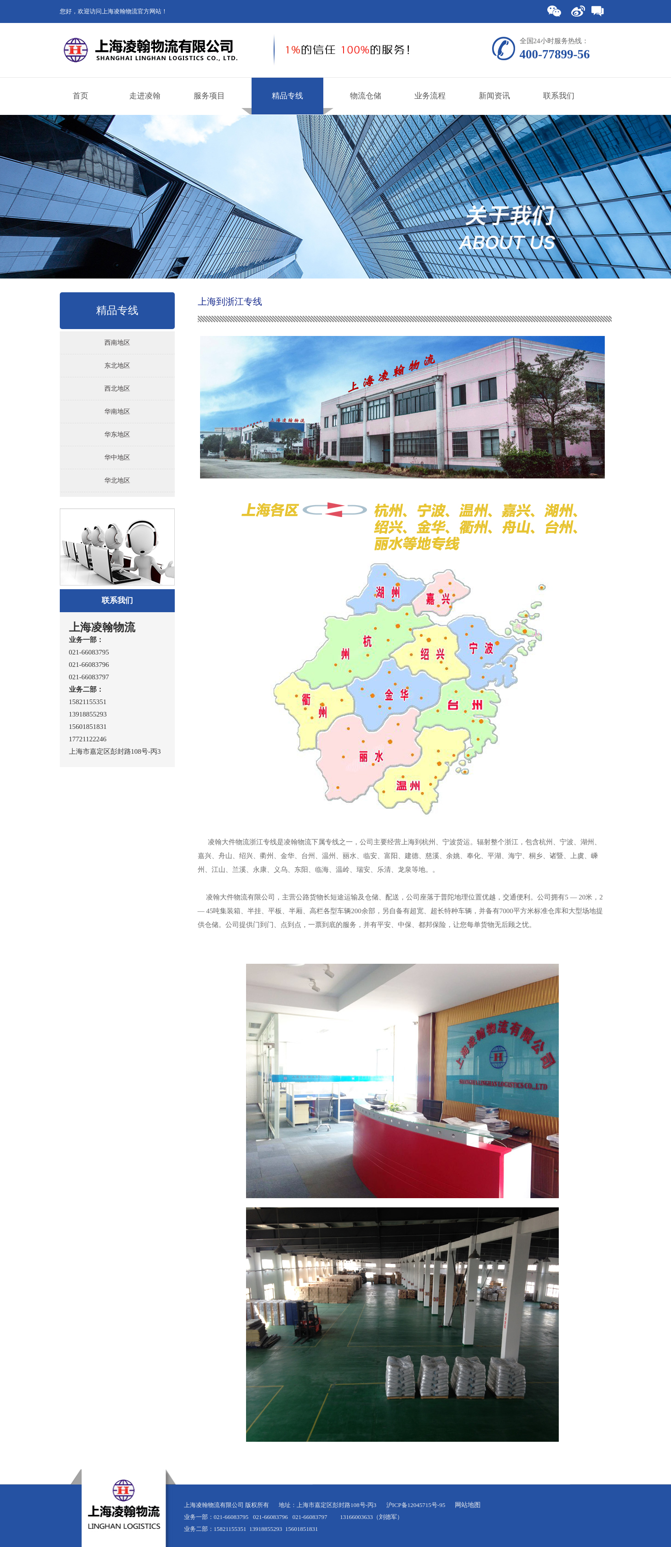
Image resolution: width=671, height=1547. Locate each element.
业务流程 (430, 95)
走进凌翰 (145, 95)
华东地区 (117, 434)
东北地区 (117, 365)
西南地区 (117, 342)
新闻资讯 (494, 95)
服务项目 (209, 95)
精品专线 (287, 95)
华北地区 (117, 480)
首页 (80, 95)
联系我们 (558, 95)
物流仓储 (365, 95)
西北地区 (117, 388)
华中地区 (117, 457)
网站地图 (468, 1505)
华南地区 (117, 411)
